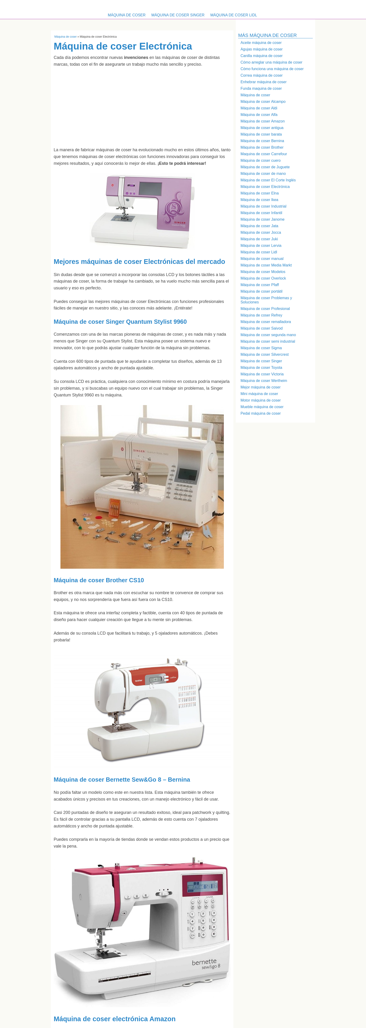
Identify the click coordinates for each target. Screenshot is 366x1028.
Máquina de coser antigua (261, 128)
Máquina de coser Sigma (261, 348)
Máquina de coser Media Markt (266, 265)
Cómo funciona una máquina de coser (271, 69)
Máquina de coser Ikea (259, 200)
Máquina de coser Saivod (261, 328)
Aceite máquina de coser (261, 43)
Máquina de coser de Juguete (265, 167)
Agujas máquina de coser (261, 49)
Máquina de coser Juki (259, 239)
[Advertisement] (142, 107)
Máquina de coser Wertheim (263, 381)
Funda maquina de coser (261, 88)
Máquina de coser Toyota (261, 368)
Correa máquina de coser (261, 75)
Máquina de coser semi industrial (267, 341)
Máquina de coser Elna (259, 193)
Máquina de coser (127, 15)
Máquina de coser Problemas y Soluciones (266, 300)
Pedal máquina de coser (260, 413)
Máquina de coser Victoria (262, 374)
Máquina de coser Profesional (265, 309)
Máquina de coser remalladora (265, 322)
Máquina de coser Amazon (262, 121)
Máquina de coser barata (261, 134)
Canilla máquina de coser (261, 56)
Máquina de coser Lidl (233, 15)
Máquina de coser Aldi (258, 108)
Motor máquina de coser (260, 400)
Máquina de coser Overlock (263, 278)
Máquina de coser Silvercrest (264, 354)
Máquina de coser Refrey (261, 315)
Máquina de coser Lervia (260, 246)
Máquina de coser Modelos (262, 272)
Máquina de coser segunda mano (268, 335)
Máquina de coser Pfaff (259, 285)
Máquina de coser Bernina (262, 141)
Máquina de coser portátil (261, 291)
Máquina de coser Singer (178, 15)
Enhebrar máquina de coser (263, 82)
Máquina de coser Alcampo (262, 102)
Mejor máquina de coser (260, 387)
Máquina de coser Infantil (261, 213)
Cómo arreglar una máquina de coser (271, 62)
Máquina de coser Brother (261, 147)
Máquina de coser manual (261, 259)
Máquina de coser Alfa (258, 115)
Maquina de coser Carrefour (263, 154)
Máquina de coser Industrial (263, 206)
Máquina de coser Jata (259, 226)
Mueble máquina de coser (261, 407)
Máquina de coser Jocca (260, 232)
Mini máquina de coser (259, 394)
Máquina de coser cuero (260, 160)
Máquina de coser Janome (262, 219)
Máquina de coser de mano (263, 174)
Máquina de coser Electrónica (265, 187)
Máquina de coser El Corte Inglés (268, 180)
